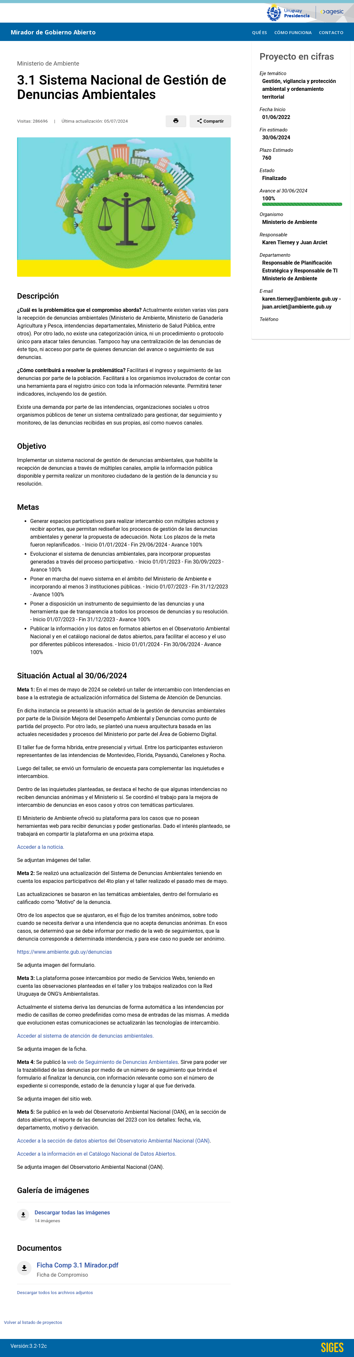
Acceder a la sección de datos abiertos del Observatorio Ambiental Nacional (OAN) (113, 1141)
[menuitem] (259, 32)
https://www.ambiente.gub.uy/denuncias (64, 952)
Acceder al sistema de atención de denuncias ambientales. (85, 1036)
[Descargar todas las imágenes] (124, 1213)
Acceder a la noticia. (40, 847)
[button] (176, 121)
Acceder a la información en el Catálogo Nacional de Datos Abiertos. (97, 1154)
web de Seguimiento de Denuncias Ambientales (122, 1062)
